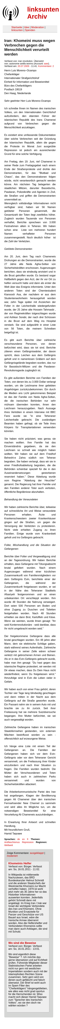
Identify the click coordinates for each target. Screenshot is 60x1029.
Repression (28, 842)
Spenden (30, 30)
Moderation (37, 27)
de (18, 839)
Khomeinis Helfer (20, 863)
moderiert (12, 856)
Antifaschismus (12, 842)
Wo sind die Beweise (22, 943)
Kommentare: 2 (46, 66)
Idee (26, 27)
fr (27, 839)
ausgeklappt (37, 853)
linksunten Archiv (43, 13)
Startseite (16, 27)
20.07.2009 (23, 66)
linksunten (17, 30)
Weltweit (8, 845)
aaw (46, 63)
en (23, 839)
